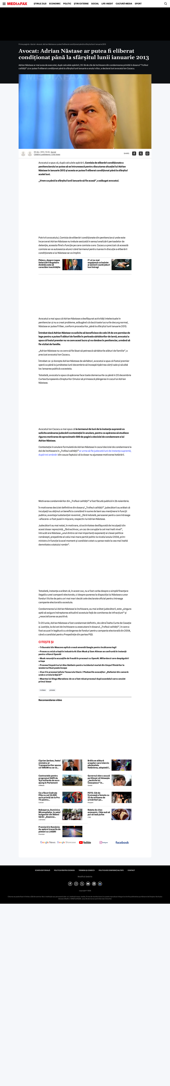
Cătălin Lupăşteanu (42, 154)
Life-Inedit (107, 4)
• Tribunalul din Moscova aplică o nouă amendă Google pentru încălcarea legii (77, 647)
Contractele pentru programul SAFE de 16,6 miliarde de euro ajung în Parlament (49, 779)
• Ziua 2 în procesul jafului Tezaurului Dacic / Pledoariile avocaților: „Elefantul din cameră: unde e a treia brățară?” (84, 673)
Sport (138, 4)
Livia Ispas (55, 154)
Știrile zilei (40, 4)
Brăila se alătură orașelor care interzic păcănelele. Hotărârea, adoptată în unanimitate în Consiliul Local (99, 764)
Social (95, 4)
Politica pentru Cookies (64, 870)
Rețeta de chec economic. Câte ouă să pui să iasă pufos (99, 812)
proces (52, 690)
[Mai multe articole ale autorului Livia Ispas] (30, 153)
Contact (131, 870)
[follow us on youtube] (85, 842)
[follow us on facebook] (122, 842)
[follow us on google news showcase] (66, 842)
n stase (43, 690)
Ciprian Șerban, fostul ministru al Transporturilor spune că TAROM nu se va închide (50, 764)
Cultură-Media (124, 4)
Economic (55, 4)
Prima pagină (24, 44)
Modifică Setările (85, 877)
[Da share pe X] (141, 153)
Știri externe (81, 4)
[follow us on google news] (48, 842)
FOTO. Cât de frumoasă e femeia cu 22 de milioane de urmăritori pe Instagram (98, 796)
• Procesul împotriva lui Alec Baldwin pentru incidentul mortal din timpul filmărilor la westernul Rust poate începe (81, 666)
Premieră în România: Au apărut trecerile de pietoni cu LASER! (50, 829)
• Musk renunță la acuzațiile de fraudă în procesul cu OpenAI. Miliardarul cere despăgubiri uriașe (84, 659)
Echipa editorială (42, 870)
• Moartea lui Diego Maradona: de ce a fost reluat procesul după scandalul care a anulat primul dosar (82, 680)
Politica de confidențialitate (111, 870)
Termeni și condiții (87, 870)
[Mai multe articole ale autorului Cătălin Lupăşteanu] (23, 153)
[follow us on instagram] (103, 842)
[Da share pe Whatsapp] (147, 153)
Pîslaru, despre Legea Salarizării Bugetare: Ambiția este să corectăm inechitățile (49, 263)
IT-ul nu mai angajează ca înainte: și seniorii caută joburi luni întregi (99, 263)
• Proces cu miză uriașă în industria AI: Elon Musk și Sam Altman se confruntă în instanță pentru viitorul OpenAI (82, 653)
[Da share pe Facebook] (134, 153)
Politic (67, 4)
